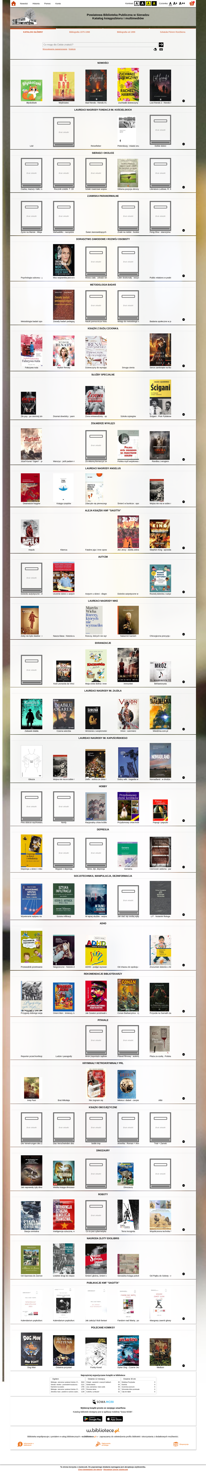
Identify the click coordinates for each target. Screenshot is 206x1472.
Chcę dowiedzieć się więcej (90, 1469)
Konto (58, 3)
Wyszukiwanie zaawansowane (55, 49)
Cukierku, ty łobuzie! (92, 1392)
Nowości (24, 3)
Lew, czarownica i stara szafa (95, 1387)
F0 (170, 3)
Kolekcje (72, 49)
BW (143, 3)
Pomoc (47, 3)
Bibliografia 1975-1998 (79, 32)
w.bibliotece (89, 1436)
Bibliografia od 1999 (126, 32)
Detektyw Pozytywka (128, 1382)
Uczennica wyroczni (128, 1387)
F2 (182, 3)
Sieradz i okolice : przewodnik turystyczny (64, 1384)
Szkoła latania (90, 1384)
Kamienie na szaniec (57, 1387)
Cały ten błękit (126, 1392)
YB (148, 3)
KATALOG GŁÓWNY (33, 32)
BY (154, 3)
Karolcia (124, 1384)
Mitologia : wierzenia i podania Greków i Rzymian (66, 1382)
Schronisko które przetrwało (131, 1389)
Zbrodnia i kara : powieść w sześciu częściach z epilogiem (69, 1392)
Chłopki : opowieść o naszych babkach (98, 1382)
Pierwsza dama (91, 1389)
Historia (36, 3)
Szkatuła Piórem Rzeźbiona (172, 32)
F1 (175, 3)
